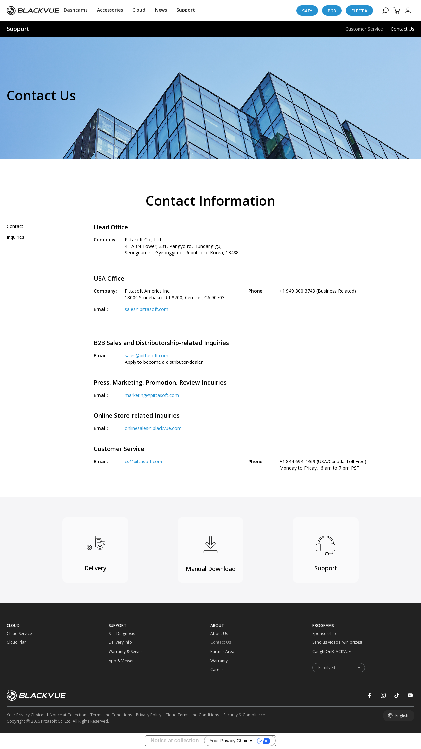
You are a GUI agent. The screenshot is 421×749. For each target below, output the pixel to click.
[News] (161, 10)
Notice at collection (175, 740)
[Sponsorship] (325, 633)
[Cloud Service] (19, 633)
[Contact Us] (223, 642)
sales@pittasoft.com (146, 309)
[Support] (185, 10)
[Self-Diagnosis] (121, 633)
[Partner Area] (223, 651)
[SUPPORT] (159, 625)
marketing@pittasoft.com (152, 395)
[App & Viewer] (121, 660)
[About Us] (223, 633)
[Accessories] (110, 10)
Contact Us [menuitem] (402, 29)
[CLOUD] (58, 625)
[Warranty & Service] (121, 651)
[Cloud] (139, 10)
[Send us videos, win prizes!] (325, 642)
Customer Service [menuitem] (364, 29)
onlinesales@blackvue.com (153, 428)
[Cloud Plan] (19, 642)
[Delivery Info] (121, 642)
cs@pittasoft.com (143, 461)
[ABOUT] (261, 625)
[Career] (223, 669)
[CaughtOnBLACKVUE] (325, 651)
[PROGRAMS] (363, 625)
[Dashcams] (75, 10)
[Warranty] (223, 660)
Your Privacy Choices (231, 740)
